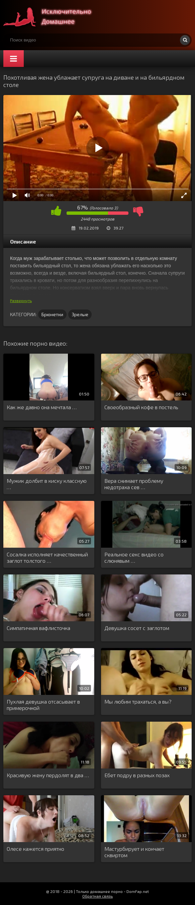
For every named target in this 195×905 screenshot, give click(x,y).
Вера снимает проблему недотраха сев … (133, 483)
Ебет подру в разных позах (137, 775)
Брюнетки (52, 314)
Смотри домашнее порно (53, 16)
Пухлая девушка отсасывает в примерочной (43, 704)
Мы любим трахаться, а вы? (138, 701)
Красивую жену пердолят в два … (48, 775)
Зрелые (80, 314)
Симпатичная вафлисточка (38, 628)
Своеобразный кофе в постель (141, 407)
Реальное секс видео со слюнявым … (134, 557)
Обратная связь (97, 896)
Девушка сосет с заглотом (136, 628)
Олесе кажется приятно (35, 848)
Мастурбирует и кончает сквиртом (134, 851)
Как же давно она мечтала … (42, 407)
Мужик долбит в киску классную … (47, 483)
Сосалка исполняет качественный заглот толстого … (47, 557)
